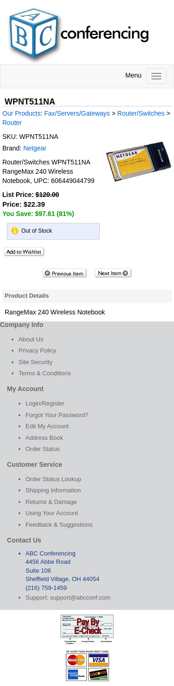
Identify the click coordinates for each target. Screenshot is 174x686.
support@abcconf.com (80, 597)
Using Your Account (52, 513)
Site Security (35, 362)
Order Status (43, 448)
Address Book (44, 437)
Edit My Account (47, 426)
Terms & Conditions (45, 373)
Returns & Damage (51, 501)
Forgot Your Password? (57, 415)
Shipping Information (53, 490)
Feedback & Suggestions (59, 524)
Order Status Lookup (53, 479)
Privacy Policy (37, 350)
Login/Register (45, 403)
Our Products (21, 113)
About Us (31, 339)
